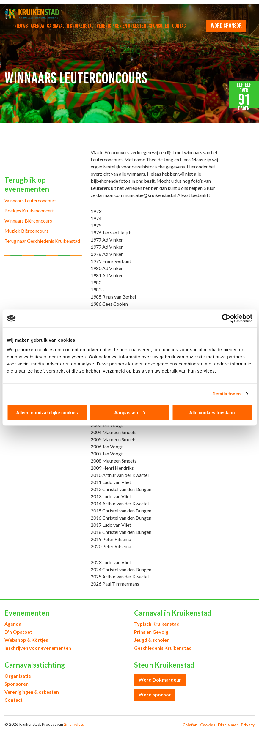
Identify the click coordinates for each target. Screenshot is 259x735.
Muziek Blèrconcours (26, 231)
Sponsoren (159, 26)
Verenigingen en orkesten (121, 26)
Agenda (37, 26)
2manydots (74, 724)
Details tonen (226, 393)
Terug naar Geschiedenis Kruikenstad (42, 241)
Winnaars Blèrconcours (28, 220)
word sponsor (226, 25)
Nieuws (21, 26)
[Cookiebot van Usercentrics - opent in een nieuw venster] (226, 318)
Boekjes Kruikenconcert (29, 210)
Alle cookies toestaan (212, 412)
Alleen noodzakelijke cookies (47, 412)
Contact (180, 26)
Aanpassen (129, 412)
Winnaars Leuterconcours (30, 200)
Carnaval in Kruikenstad (70, 26)
